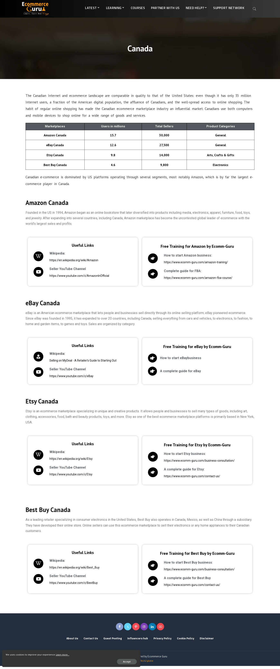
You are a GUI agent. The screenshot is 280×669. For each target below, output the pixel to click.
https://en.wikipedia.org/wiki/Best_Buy (52, 570)
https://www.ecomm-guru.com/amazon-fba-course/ (176, 281)
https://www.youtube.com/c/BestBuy (51, 586)
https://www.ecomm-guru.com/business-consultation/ (177, 464)
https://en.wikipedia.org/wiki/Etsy (49, 461)
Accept (50, 660)
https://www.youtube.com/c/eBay (49, 379)
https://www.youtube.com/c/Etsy (48, 477)
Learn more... (14, 653)
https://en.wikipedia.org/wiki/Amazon (51, 263)
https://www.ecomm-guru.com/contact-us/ (170, 479)
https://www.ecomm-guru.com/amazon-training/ (174, 265)
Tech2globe (146, 663)
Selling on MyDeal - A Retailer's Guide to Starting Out (60, 363)
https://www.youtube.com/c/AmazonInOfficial (57, 278)
